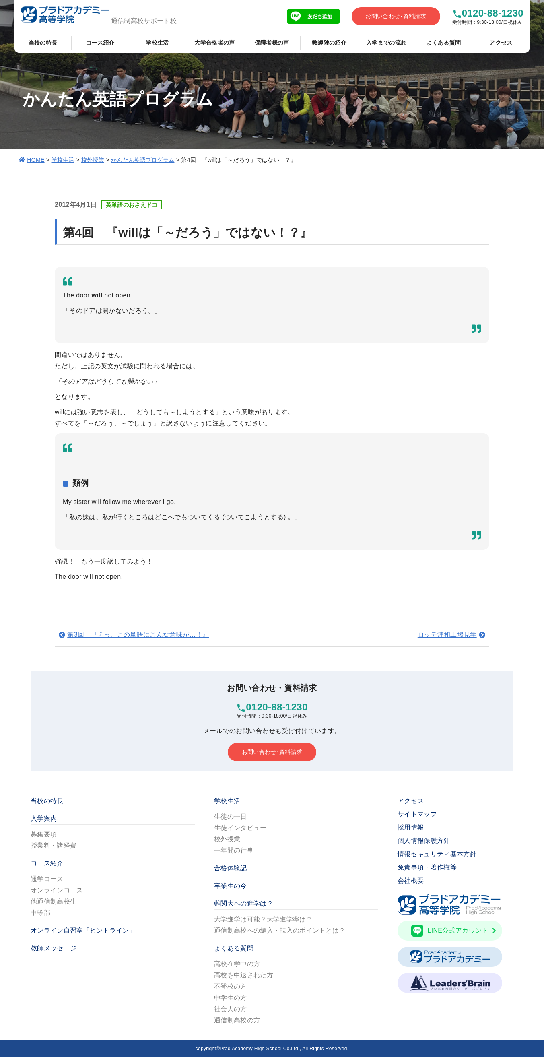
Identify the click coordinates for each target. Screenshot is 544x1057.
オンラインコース (57, 890)
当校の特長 (43, 42)
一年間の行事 (233, 850)
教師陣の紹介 (329, 42)
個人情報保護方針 (424, 840)
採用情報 (411, 827)
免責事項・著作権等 (427, 867)
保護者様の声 (272, 42)
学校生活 (157, 42)
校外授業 (92, 160)
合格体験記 (230, 868)
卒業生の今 (230, 885)
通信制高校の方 (237, 1020)
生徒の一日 (230, 816)
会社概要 (411, 880)
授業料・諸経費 (53, 845)
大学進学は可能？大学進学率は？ (263, 919)
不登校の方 (230, 986)
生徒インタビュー (240, 827)
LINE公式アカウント (453, 931)
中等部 (40, 912)
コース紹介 (100, 42)
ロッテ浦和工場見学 (447, 634)
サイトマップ (417, 814)
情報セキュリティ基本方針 (437, 854)
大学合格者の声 (214, 42)
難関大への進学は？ (243, 903)
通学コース (47, 878)
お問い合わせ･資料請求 (395, 16)
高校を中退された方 (243, 975)
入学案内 (44, 818)
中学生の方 (230, 997)
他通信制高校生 (53, 901)
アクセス (500, 42)
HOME (35, 160)
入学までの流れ (386, 42)
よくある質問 (443, 42)
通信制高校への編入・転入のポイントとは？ (279, 930)
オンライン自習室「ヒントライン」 (83, 930)
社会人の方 (230, 1008)
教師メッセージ (53, 948)
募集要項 (44, 834)
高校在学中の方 (237, 963)
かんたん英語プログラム (143, 160)
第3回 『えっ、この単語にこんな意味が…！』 (138, 634)
